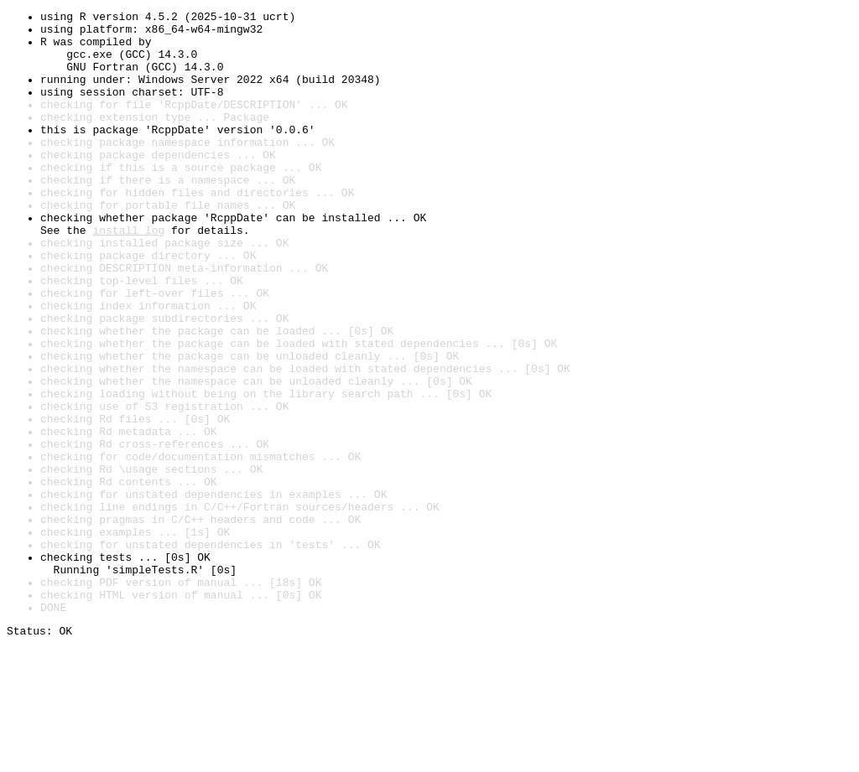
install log (128, 274)
